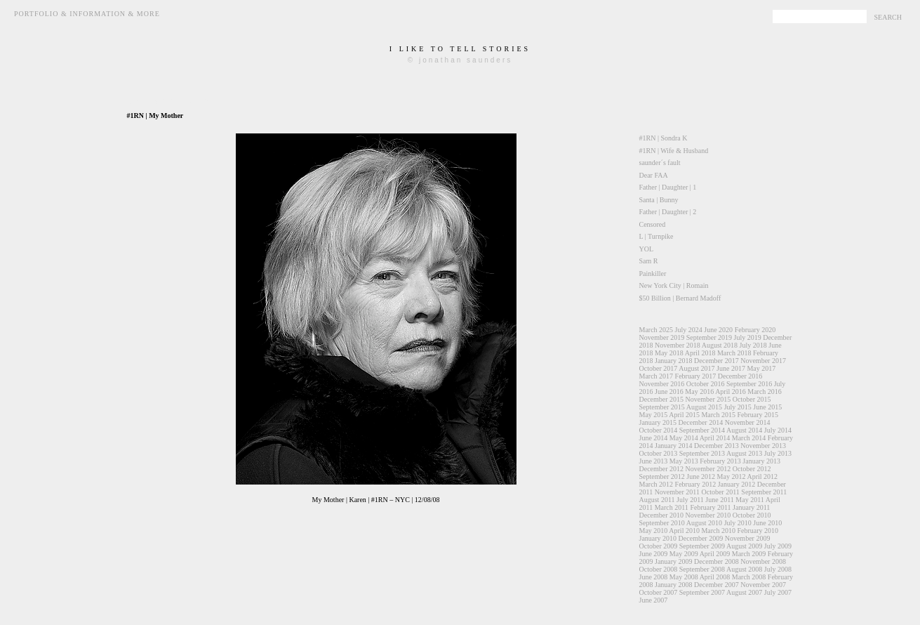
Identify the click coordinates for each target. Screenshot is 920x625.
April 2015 (684, 415)
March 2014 (749, 438)
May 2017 (761, 368)
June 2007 (653, 600)
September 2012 (662, 476)
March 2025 (656, 330)
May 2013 (683, 461)
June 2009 (653, 554)
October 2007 (658, 592)
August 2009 (744, 546)
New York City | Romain (674, 285)
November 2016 (662, 384)
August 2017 (696, 368)
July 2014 (778, 430)
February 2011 (710, 507)
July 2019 (747, 337)
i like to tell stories (460, 49)
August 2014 (744, 430)
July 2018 (753, 345)
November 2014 (748, 422)
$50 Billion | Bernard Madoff (680, 298)
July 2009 (778, 546)
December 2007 (716, 584)
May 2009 (683, 554)
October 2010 (752, 515)
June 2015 (767, 407)
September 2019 (709, 337)
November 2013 (763, 445)
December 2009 (701, 538)
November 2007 (763, 584)
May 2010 (653, 530)
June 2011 (719, 500)
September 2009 (702, 546)
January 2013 (761, 461)
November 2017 (763, 360)
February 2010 (758, 530)
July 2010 (738, 523)
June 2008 (653, 577)
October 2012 (752, 469)
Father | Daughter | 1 (668, 187)
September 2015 (662, 407)
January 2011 (751, 507)
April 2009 (715, 554)
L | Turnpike (656, 236)
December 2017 (716, 360)
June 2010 (767, 523)
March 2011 (671, 507)
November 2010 (708, 515)
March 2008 (749, 577)
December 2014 (701, 422)
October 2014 (658, 430)
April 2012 (762, 476)
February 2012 (695, 484)
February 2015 (758, 415)
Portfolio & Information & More (87, 14)
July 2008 (778, 569)
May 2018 (669, 353)
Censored (652, 224)
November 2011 (677, 492)
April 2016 (730, 391)
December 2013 (716, 445)
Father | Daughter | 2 (668, 212)
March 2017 (656, 376)
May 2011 (749, 500)
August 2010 (704, 523)
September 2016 (749, 384)
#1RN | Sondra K (663, 138)
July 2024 (688, 330)
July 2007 (778, 592)
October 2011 (720, 492)
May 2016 (699, 391)
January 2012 (737, 484)
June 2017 (730, 368)
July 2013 (778, 453)
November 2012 (708, 469)
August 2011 (657, 500)
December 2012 (661, 469)
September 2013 (702, 453)
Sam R (648, 261)
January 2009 (674, 561)
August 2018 (720, 345)
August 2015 (704, 407)
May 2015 (653, 415)
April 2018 (700, 353)
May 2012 (731, 476)
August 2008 (744, 569)
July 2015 (738, 407)
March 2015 (718, 415)
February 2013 (720, 461)
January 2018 (674, 360)
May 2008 (683, 577)
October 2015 (752, 399)
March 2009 (749, 554)
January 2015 (658, 422)
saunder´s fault (660, 162)
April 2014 (715, 438)
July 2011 (690, 500)
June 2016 (669, 391)
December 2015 (661, 399)
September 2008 (702, 569)
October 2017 (658, 368)
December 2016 (740, 376)
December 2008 (716, 561)
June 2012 (700, 476)
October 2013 (658, 453)
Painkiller (653, 273)
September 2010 (662, 523)
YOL (646, 249)
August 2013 (744, 453)
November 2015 (708, 399)
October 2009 (658, 546)
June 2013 (653, 461)
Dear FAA (653, 175)
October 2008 (658, 569)
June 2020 (718, 330)
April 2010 (684, 530)
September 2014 (702, 430)
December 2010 (661, 515)
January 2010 (658, 538)
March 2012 (656, 484)
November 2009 (748, 538)
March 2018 (734, 353)
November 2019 (662, 337)
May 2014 (683, 438)
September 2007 (702, 592)
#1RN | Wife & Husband (674, 150)
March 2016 (764, 391)
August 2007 (744, 592)
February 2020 (755, 330)
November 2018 (677, 345)
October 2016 (705, 384)
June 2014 (653, 438)
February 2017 (695, 376)
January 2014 (674, 445)
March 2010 (718, 530)
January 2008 (674, 584)
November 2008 (763, 561)
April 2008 (715, 577)
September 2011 (764, 492)
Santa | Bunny (659, 200)
